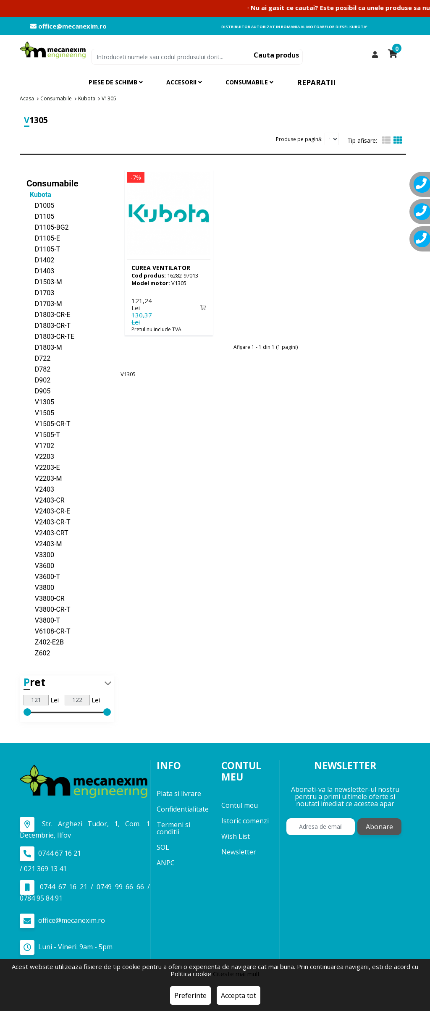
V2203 (40, 456)
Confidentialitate (183, 809)
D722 (38, 358)
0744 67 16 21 (50, 853)
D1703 (40, 292)
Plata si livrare (179, 793)
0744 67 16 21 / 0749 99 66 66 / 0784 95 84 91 (85, 891)
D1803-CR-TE (50, 336)
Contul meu (239, 804)
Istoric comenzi (245, 820)
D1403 (40, 271)
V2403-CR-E (48, 511)
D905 (38, 391)
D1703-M (44, 303)
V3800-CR (45, 598)
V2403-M (44, 543)
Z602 (38, 653)
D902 (38, 380)
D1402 (40, 260)
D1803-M (44, 347)
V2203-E (43, 467)
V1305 (40, 402)
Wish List (235, 836)
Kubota (38, 194)
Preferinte (190, 995)
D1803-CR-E (48, 314)
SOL (163, 847)
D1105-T (43, 249)
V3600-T (43, 576)
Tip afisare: (362, 140)
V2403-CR (45, 500)
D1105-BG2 (47, 227)
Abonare (379, 826)
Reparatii (316, 82)
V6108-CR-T (48, 631)
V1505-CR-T (48, 423)
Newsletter (238, 851)
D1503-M (44, 281)
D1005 (40, 205)
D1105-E (43, 238)
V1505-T (43, 434)
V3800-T (43, 620)
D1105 (40, 216)
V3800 (40, 587)
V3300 (40, 554)
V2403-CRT (47, 533)
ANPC (166, 862)
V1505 (40, 412)
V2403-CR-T (48, 522)
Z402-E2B (45, 642)
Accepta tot (238, 995)
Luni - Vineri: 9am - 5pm (66, 947)
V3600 (40, 565)
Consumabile (52, 183)
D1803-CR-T (48, 325)
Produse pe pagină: (299, 138)
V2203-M (44, 478)
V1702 (40, 445)
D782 (38, 369)
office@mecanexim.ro (68, 26)
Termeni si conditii (173, 828)
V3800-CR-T (48, 609)
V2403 (40, 489)
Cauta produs (276, 55)
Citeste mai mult (236, 973)
